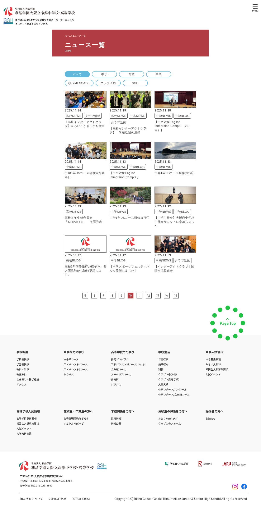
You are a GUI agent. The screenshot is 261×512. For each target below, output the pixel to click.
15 (175, 295)
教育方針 (21, 374)
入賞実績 (163, 384)
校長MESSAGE (79, 83)
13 (157, 295)
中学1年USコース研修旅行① (130, 217)
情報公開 (116, 423)
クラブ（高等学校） (169, 379)
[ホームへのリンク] (39, 11)
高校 (131, 74)
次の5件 (181, 295)
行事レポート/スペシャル (172, 389)
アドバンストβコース (76, 369)
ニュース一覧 (79, 36)
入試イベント (213, 374)
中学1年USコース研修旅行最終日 (85, 175)
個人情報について (31, 499)
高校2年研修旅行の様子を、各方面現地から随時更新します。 (85, 270)
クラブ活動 (108, 83)
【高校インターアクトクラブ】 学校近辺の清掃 (128, 130)
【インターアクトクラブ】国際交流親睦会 (174, 268)
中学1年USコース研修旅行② (174, 173)
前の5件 (79, 295)
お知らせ (211, 418)
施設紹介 (163, 364)
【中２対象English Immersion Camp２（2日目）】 (172, 126)
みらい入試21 (213, 364)
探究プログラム (120, 359)
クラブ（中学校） (168, 374)
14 (166, 295)
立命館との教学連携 (27, 379)
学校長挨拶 (22, 359)
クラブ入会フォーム (169, 423)
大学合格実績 (24, 433)
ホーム (68, 36)
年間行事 (163, 359)
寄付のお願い (81, 499)
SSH (135, 83)
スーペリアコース (121, 374)
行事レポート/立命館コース (173, 394)
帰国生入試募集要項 (217, 369)
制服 (160, 369)
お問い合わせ (58, 499)
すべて (77, 74)
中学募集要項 (213, 359)
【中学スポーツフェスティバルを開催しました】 (130, 268)
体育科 (115, 379)
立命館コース (71, 359)
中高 (159, 74)
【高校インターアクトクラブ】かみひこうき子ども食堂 (85, 124)
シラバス (69, 374)
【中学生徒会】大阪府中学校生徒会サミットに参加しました (174, 222)
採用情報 (116, 418)
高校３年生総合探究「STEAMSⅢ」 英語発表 (83, 220)
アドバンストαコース (76, 364)
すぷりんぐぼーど (74, 423)
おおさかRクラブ (167, 418)
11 (139, 295)
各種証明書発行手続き (76, 418)
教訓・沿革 (22, 369)
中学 (104, 74)
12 (148, 295)
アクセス (21, 384)
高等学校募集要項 (26, 418)
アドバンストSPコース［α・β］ (129, 364)
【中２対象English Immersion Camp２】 (125, 175)
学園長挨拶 (22, 364)
